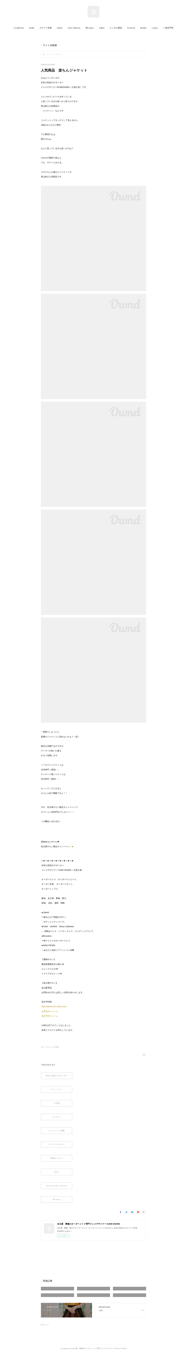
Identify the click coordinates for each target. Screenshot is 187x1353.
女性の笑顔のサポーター (56, 1075)
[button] (19, 27)
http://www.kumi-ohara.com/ (54, 1006)
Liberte (60, 27)
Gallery (101, 27)
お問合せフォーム (49, 1011)
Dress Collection (74, 27)
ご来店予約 (168, 27)
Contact (155, 27)
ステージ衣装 (45, 27)
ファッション (56, 1089)
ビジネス (56, 1117)
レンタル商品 (116, 27)
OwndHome (19, 27)
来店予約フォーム (49, 1016)
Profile (31, 27)
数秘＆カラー (56, 1158)
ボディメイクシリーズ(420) (50, 1047)
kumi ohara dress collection (56, 1185)
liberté (56, 1172)
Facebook (131, 27)
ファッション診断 (56, 1130)
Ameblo (143, 27)
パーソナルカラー (56, 1144)
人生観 (56, 1103)
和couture (90, 27)
